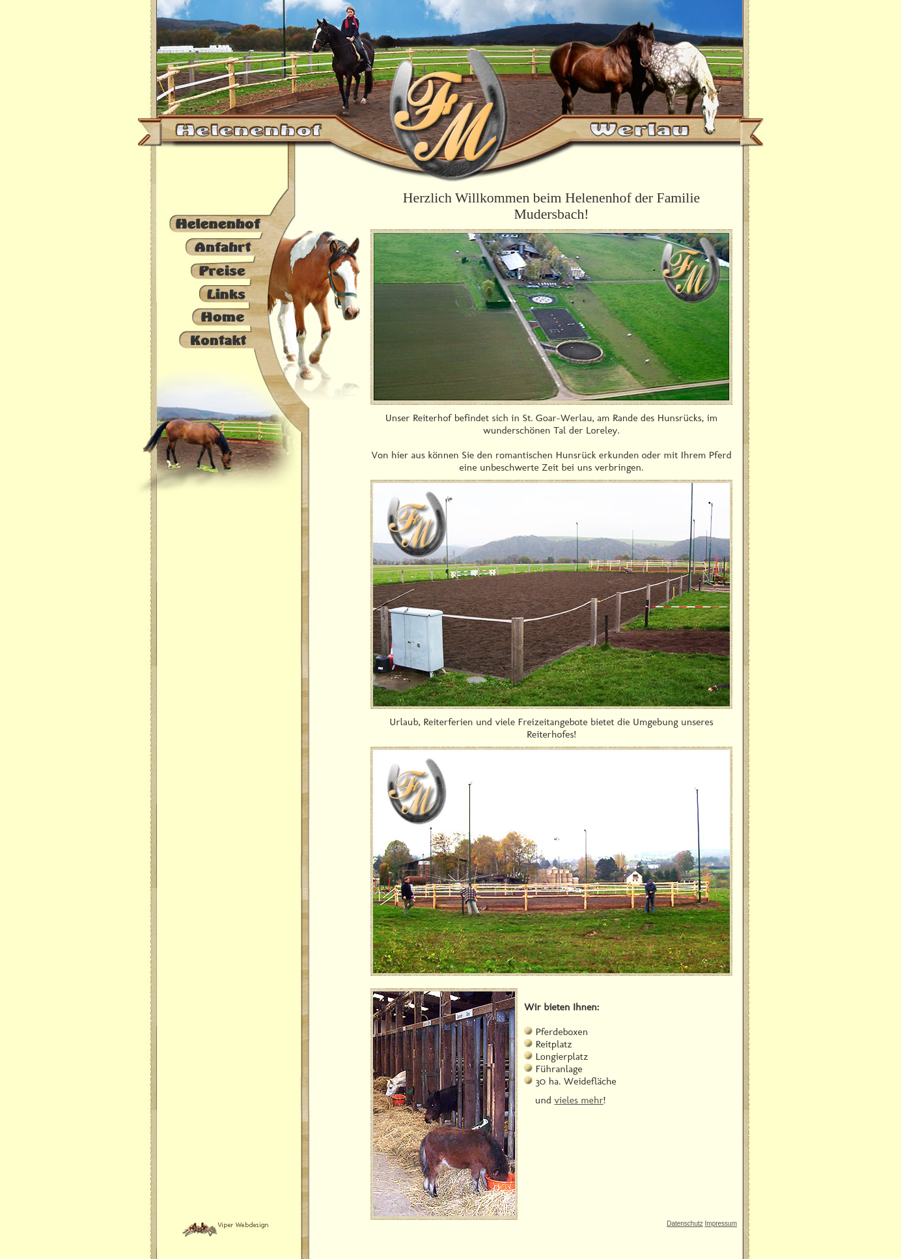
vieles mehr (578, 1100)
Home (218, 315)
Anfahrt (218, 247)
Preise (218, 269)
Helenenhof (218, 224)
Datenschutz (685, 1223)
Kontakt (218, 338)
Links (218, 292)
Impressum (721, 1223)
